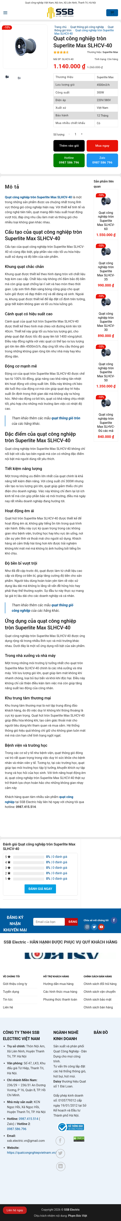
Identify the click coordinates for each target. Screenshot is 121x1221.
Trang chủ (60, 27)
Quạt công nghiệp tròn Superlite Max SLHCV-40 (38, 197)
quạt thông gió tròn (65, 418)
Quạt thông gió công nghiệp (87, 27)
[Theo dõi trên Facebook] (114, 920)
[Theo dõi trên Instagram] (87, 927)
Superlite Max (110, 52)
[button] (5, 12)
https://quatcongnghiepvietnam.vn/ (31, 1153)
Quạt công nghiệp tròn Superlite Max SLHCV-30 (106, 322)
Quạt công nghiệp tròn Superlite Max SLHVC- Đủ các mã (106, 423)
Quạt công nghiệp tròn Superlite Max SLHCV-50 (106, 372)
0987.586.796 (16, 1129)
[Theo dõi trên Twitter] (94, 927)
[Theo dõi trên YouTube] (101, 927)
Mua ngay (102, 145)
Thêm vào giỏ (69, 145)
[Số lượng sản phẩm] (75, 134)
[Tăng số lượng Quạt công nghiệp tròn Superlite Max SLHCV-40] (81, 134)
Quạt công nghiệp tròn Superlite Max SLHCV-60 (106, 221)
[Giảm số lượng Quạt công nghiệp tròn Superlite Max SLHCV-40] (69, 134)
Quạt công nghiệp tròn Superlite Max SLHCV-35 (106, 271)
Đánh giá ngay (40, 889)
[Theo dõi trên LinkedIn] (60, 1166)
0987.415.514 (28, 1119)
